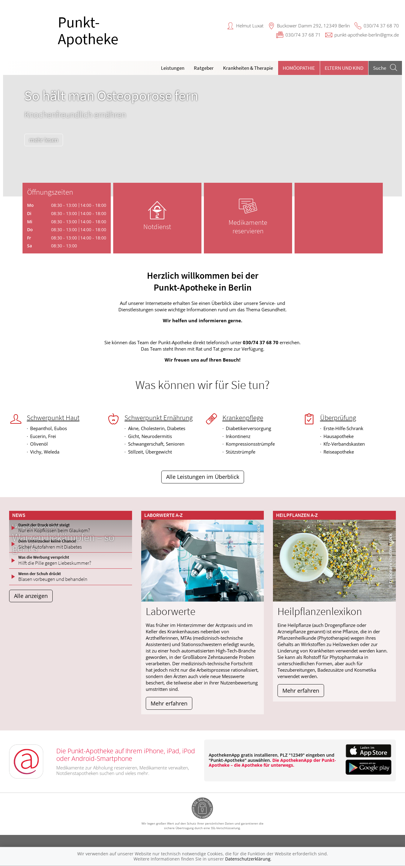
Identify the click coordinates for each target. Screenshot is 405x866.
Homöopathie (299, 68)
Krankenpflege (242, 417)
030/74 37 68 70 (381, 26)
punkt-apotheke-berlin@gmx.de (366, 35)
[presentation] (11, 137)
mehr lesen (45, 139)
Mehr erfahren (169, 703)
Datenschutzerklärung (248, 859)
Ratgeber (204, 68)
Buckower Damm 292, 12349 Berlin (313, 26)
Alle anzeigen (31, 595)
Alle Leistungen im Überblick (202, 476)
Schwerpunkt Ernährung (158, 417)
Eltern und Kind (344, 68)
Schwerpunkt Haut (53, 417)
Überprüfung (338, 417)
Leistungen (172, 68)
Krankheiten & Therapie (248, 68)
